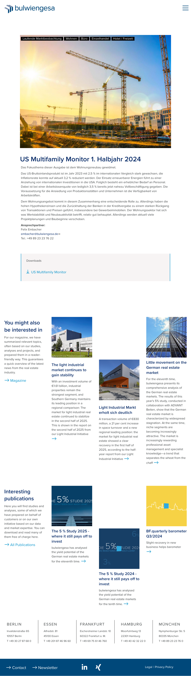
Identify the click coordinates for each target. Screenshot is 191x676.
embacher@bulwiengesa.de (40, 234)
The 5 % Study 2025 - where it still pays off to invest (72, 536)
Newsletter (48, 667)
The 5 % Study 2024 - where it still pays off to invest (119, 578)
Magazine (18, 381)
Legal (148, 667)
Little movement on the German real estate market (166, 367)
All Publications (22, 545)
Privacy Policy (164, 667)
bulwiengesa (40, 8)
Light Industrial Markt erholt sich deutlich (117, 410)
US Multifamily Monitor (48, 272)
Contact (19, 667)
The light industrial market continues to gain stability (69, 369)
